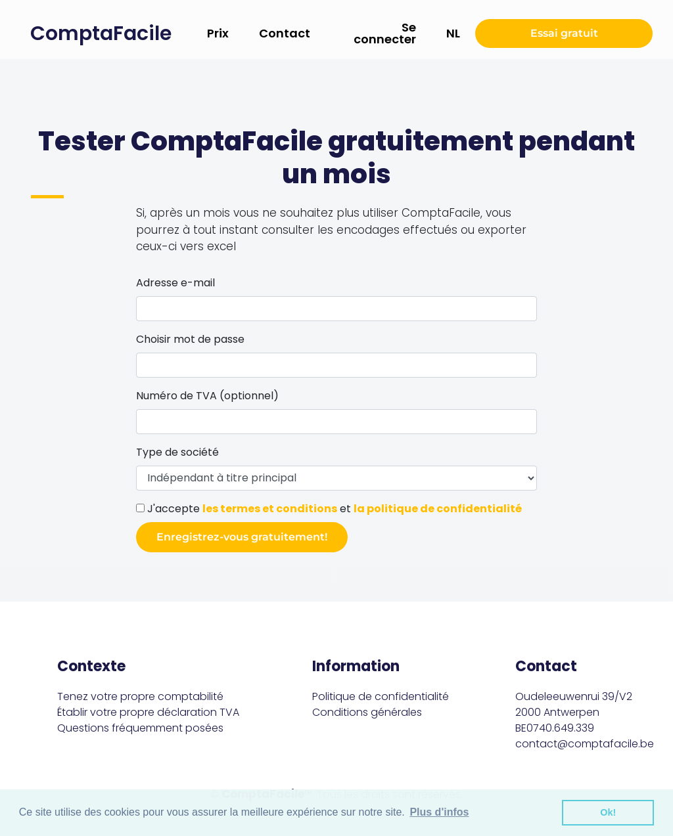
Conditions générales (367, 712)
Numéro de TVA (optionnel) (207, 395)
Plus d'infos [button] (439, 812)
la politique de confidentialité (438, 508)
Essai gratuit (564, 33)
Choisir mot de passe (190, 339)
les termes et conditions (269, 508)
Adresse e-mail (175, 282)
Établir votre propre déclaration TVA (148, 712)
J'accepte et (329, 508)
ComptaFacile (101, 33)
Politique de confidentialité (380, 696)
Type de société (177, 452)
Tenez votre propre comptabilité (140, 696)
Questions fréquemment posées (140, 728)
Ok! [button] (608, 812)
